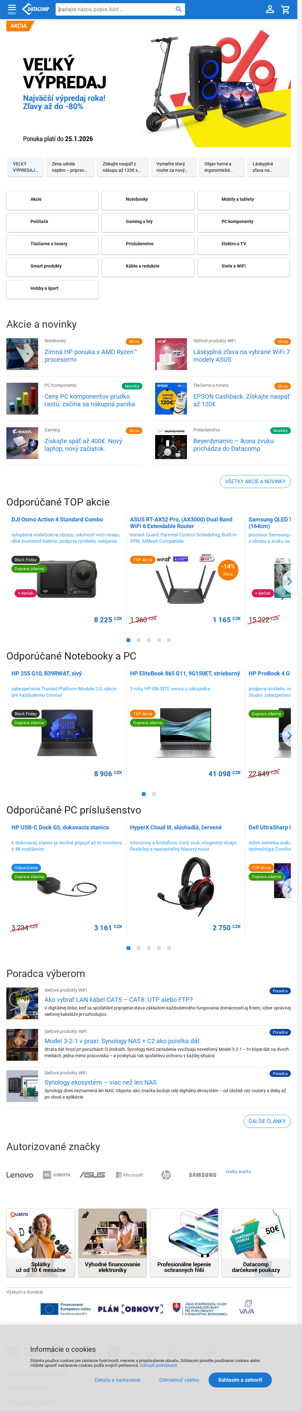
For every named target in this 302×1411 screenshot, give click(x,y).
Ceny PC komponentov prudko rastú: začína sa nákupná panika (90, 400)
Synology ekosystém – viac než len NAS (101, 1082)
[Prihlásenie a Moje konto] (270, 9)
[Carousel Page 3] (123, 167)
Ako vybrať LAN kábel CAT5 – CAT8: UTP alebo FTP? (119, 999)
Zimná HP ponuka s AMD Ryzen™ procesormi (91, 355)
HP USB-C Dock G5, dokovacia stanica (60, 827)
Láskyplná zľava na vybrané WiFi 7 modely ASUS (241, 355)
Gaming (52, 429)
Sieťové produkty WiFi (214, 340)
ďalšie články (267, 1121)
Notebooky (55, 340)
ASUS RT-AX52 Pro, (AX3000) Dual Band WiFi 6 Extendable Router (181, 522)
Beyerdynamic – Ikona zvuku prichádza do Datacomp (233, 444)
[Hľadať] (179, 9)
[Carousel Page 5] (221, 167)
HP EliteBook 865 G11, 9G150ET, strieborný (185, 673)
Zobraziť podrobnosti (158, 1365)
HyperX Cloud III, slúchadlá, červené (176, 827)
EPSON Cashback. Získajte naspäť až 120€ (241, 400)
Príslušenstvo (206, 429)
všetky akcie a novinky (255, 481)
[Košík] (286, 9)
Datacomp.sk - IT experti (35, 9)
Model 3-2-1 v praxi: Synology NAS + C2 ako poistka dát (122, 1041)
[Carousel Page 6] (268, 167)
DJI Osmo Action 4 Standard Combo (57, 519)
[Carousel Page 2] (71, 167)
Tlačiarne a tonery (211, 385)
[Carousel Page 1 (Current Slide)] (26, 167)
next (289, 581)
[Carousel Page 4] (173, 167)
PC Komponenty (61, 385)
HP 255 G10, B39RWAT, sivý (46, 673)
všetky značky (238, 1171)
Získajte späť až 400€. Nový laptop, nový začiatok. (83, 444)
